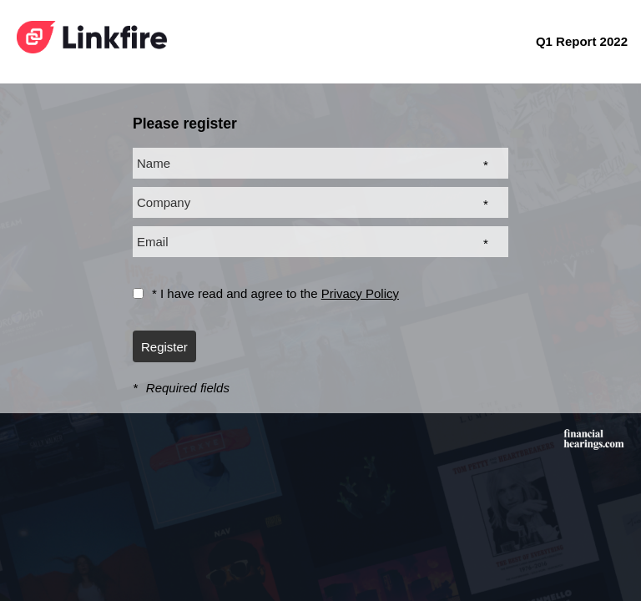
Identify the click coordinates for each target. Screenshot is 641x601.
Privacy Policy (360, 293)
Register (164, 347)
